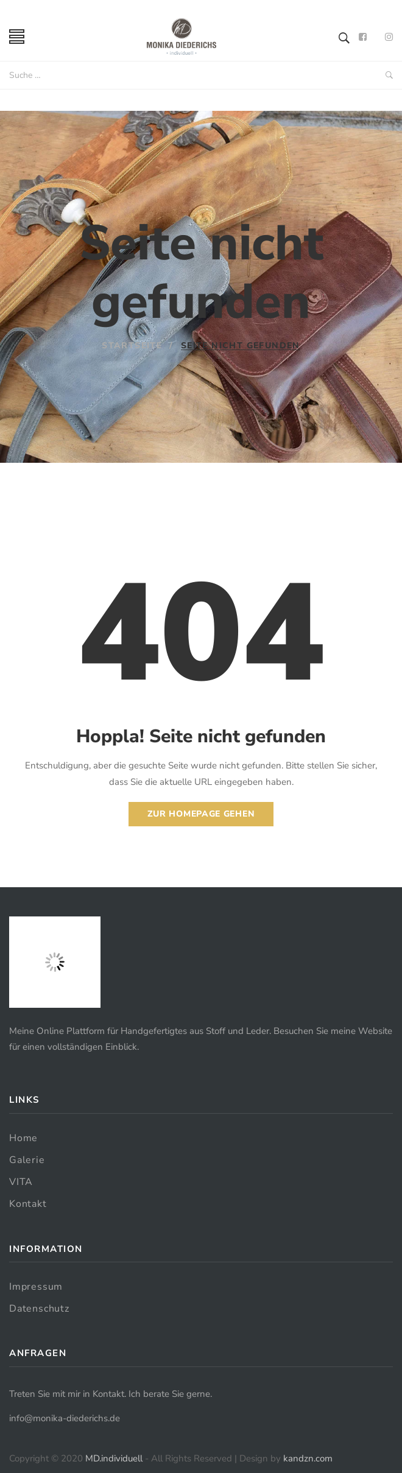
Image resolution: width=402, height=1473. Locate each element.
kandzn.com (308, 1458)
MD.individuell (114, 1458)
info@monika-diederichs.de (64, 1418)
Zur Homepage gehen (201, 814)
